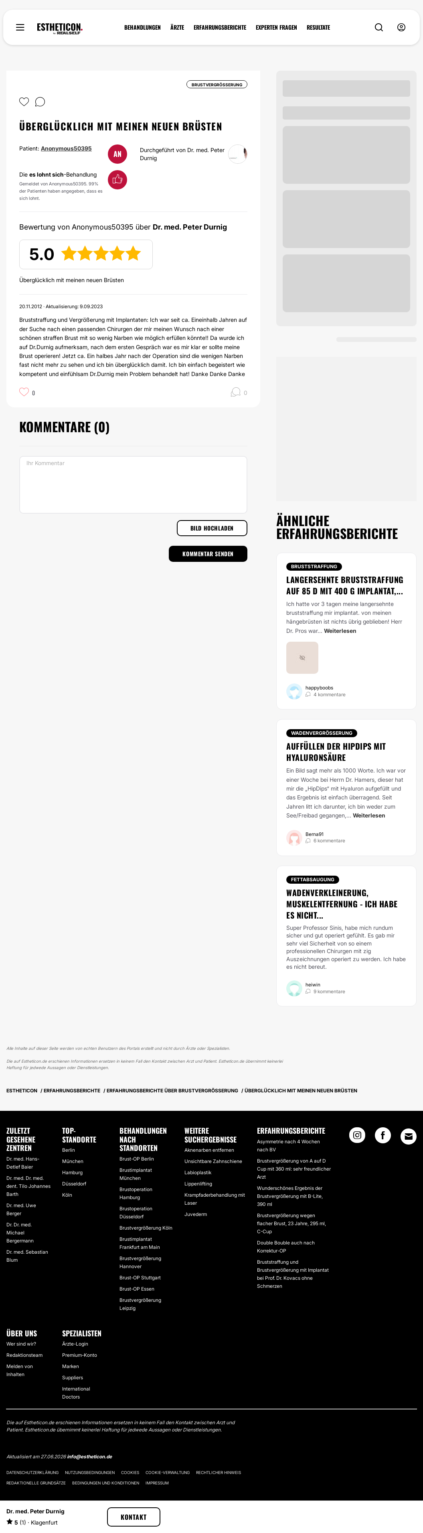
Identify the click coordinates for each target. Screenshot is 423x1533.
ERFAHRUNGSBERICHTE (220, 27)
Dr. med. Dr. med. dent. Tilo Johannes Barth (28, 1186)
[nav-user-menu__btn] (401, 27)
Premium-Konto (79, 1355)
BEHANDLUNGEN (142, 27)
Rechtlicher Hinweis (218, 1472)
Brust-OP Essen (136, 1289)
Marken (70, 1366)
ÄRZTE (177, 27)
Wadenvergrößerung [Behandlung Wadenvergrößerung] (321, 733)
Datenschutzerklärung (32, 1472)
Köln (67, 1195)
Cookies (130, 1472)
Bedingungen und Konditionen (105, 1482)
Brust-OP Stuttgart (140, 1278)
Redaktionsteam (24, 1355)
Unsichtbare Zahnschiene (213, 1161)
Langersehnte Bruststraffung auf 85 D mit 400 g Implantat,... (345, 585)
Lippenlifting (198, 1184)
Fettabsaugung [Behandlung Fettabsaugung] (312, 879)
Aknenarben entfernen (209, 1150)
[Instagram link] (357, 1137)
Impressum (157, 1482)
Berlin (68, 1150)
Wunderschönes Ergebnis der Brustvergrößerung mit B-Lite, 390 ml (290, 1196)
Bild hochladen (212, 528)
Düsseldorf (74, 1184)
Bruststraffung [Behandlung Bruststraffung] (314, 566)
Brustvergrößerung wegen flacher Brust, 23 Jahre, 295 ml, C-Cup (291, 1223)
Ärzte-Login (75, 1344)
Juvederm (195, 1214)
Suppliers (72, 1377)
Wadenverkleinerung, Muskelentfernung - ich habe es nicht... (342, 903)
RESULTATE (318, 27)
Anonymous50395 (66, 148)
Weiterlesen (340, 630)
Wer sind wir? (21, 1344)
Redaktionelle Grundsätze (36, 1482)
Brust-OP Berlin (136, 1159)
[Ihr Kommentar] (133, 485)
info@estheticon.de (89, 1457)
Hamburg (72, 1172)
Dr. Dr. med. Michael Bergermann (20, 1233)
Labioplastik (197, 1172)
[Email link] (409, 1136)
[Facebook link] (383, 1137)
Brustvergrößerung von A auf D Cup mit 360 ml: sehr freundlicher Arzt (294, 1169)
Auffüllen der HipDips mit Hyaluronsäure (336, 751)
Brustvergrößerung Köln (145, 1228)
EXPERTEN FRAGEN (276, 27)
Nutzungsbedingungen (90, 1472)
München (72, 1161)
